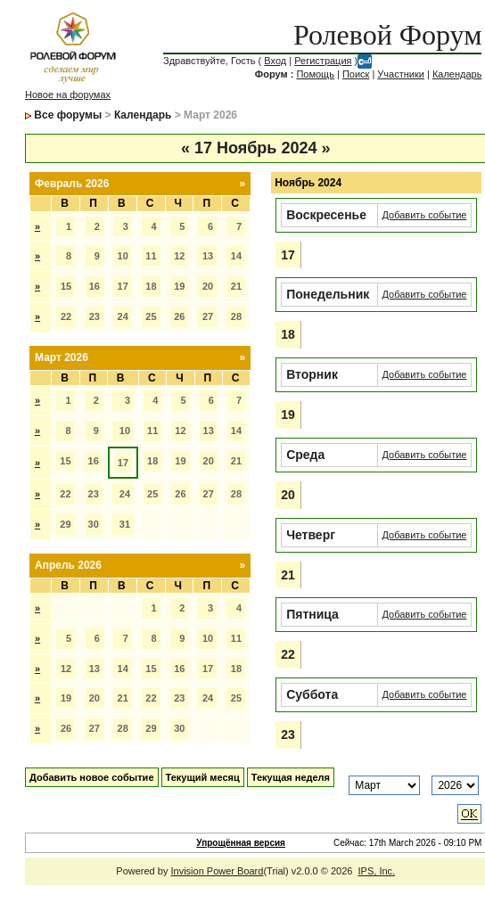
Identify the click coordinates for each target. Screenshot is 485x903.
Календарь (457, 74)
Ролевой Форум (387, 35)
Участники (400, 74)
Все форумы (68, 115)
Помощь (315, 74)
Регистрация (322, 60)
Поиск (355, 74)
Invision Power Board (216, 871)
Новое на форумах (68, 94)
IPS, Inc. (377, 871)
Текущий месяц (203, 777)
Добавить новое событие (91, 777)
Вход (275, 60)
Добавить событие (424, 214)
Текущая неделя (290, 777)
